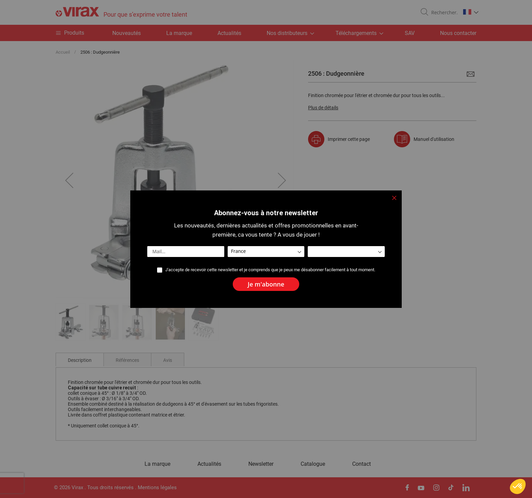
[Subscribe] (266, 284)
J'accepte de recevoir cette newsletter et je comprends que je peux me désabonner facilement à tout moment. (270, 269)
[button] (518, 486)
